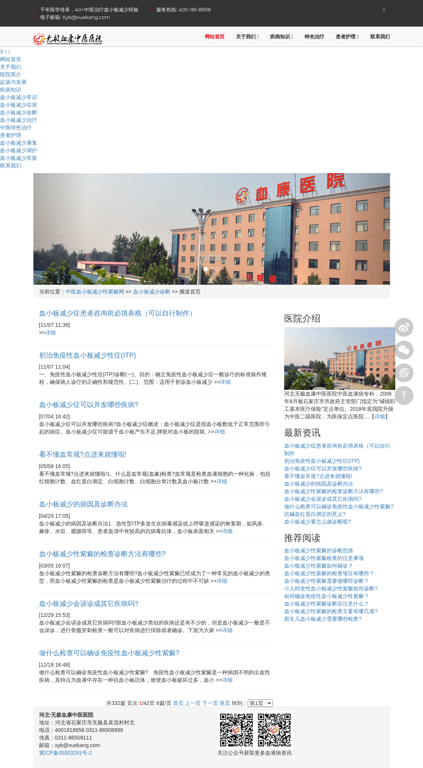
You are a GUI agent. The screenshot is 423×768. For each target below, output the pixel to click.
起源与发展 (13, 82)
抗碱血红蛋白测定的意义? (315, 514)
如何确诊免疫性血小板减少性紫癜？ (326, 596)
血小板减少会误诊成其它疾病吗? (323, 499)
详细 (50, 333)
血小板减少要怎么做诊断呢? (317, 522)
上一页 (193, 703)
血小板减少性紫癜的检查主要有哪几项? (330, 611)
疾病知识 (281, 36)
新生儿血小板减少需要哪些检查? (323, 619)
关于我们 (247, 36)
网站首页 (215, 36)
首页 (178, 703)
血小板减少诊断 (18, 112)
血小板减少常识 (18, 97)
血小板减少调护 (18, 150)
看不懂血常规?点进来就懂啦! (318, 476)
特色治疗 (314, 36)
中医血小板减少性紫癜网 (95, 292)
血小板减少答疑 (18, 158)
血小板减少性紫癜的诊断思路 (318, 550)
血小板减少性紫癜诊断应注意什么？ (326, 604)
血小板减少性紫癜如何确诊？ (318, 566)
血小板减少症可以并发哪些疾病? (323, 468)
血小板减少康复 (18, 143)
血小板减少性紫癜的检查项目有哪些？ (329, 573)
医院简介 (10, 74)
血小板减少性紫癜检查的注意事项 (324, 558)
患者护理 (347, 36)
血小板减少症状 (18, 105)
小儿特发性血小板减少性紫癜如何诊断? (330, 588)
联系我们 (380, 36)
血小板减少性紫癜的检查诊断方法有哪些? (333, 491)
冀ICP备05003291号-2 (65, 753)
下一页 (210, 703)
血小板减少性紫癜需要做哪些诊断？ (326, 581)
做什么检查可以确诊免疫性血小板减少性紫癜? (338, 506)
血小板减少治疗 (18, 120)
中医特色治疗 (16, 128)
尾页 (225, 703)
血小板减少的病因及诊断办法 (318, 484)
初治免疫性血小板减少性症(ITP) (322, 461)
